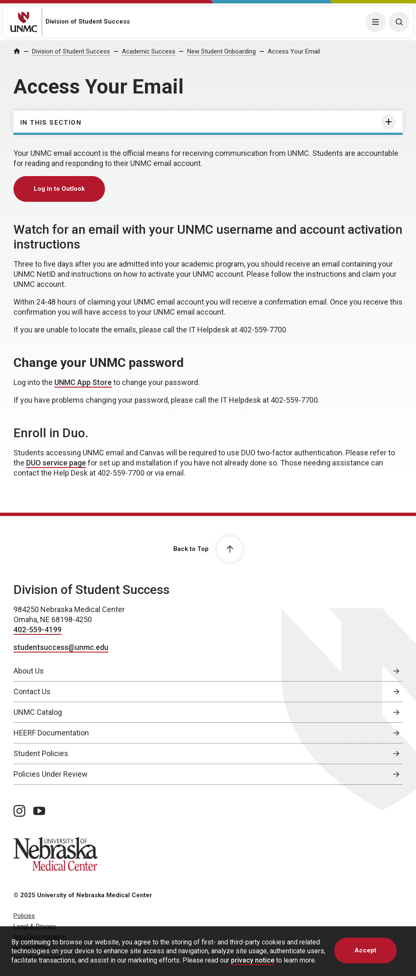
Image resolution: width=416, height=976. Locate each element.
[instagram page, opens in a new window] (19, 811)
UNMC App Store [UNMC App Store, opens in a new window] (83, 382)
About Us (28, 670)
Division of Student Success (88, 21)
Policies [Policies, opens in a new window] (24, 916)
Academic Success (148, 51)
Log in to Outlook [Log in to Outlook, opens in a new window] (59, 189)
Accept (365, 950)
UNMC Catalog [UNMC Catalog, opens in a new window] (37, 712)
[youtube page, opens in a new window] (39, 811)
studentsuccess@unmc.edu (60, 647)
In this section (50, 122)
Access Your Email (294, 51)
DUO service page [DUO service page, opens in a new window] (56, 462)
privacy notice (252, 960)
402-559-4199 (37, 629)
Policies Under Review (50, 774)
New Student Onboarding (221, 51)
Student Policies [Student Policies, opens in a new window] (40, 753)
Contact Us (32, 691)
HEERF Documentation (51, 732)
